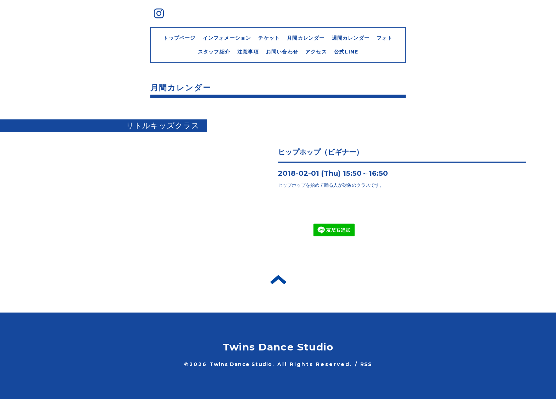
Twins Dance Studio (278, 347)
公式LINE (346, 52)
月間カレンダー (305, 38)
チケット (269, 38)
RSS (366, 364)
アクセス (316, 52)
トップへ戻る (278, 279)
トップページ (179, 38)
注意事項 (248, 52)
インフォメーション (227, 38)
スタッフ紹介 (214, 52)
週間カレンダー (350, 38)
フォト (385, 38)
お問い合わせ (282, 52)
